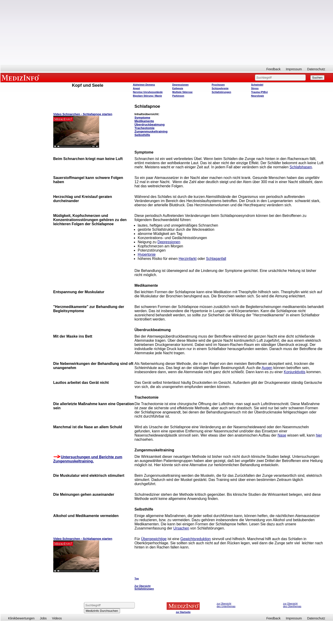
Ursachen (181, 528)
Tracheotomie (144, 128)
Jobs (43, 618)
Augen (267, 368)
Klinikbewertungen (21, 618)
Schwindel (257, 84)
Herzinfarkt (187, 259)
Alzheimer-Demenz (144, 84)
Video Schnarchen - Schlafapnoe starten (82, 114)
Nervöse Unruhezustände (148, 92)
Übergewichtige (153, 539)
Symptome (142, 117)
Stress (255, 88)
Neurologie (257, 95)
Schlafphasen (301, 167)
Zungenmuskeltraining (150, 131)
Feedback (273, 69)
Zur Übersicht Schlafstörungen (144, 587)
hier (319, 435)
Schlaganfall (216, 259)
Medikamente (144, 121)
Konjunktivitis (294, 372)
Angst (136, 88)
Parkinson (178, 95)
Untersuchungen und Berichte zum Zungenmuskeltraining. (87, 459)
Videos (57, 618)
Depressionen (180, 84)
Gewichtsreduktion (195, 539)
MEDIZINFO (21, 77)
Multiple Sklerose (182, 92)
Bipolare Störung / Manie (147, 95)
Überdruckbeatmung (149, 124)
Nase (282, 435)
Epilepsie (177, 88)
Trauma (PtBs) (259, 92)
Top (136, 578)
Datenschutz (316, 69)
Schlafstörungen (221, 92)
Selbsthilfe (142, 135)
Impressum (294, 69)
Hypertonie (146, 254)
